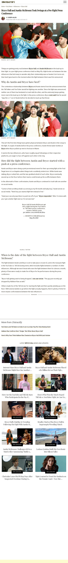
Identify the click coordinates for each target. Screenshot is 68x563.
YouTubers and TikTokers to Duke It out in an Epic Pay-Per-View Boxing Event (25, 327)
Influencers (17, 6)
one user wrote (37, 279)
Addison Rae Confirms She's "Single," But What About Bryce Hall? (22, 331)
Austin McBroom (45, 68)
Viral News (9, 6)
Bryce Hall (24, 6)
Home (3, 6)
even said (52, 95)
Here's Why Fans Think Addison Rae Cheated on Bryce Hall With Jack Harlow (25, 335)
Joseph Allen (12, 17)
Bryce (31, 86)
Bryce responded (45, 196)
